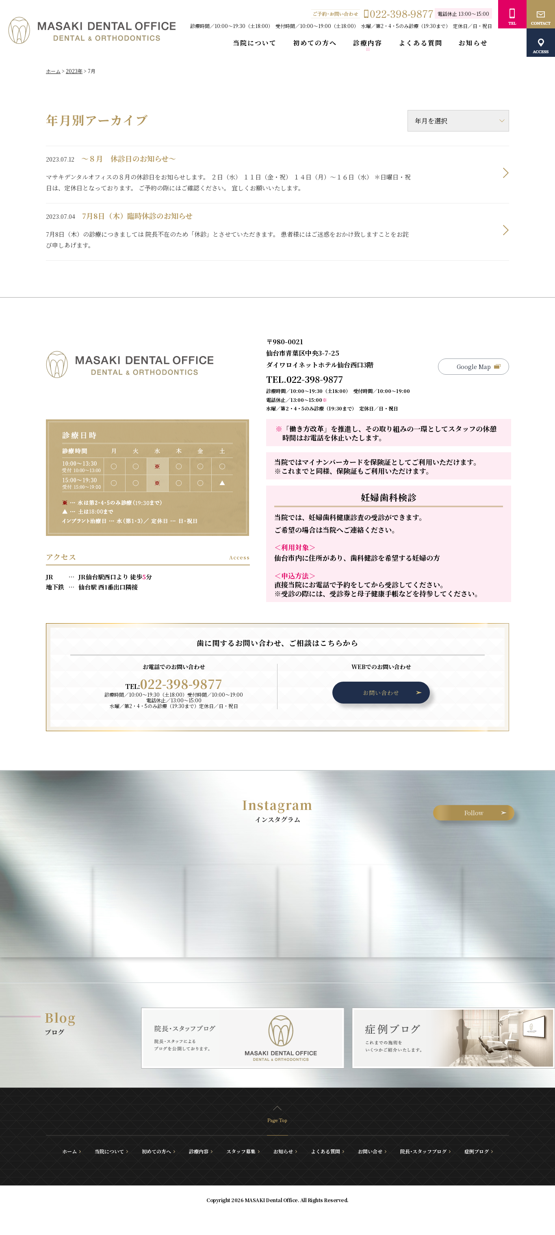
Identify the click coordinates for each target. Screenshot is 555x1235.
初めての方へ (315, 43)
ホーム (69, 1151)
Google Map (474, 367)
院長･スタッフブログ (423, 1151)
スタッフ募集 (241, 1151)
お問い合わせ (381, 693)
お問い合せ (370, 1151)
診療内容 (367, 43)
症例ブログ (476, 1151)
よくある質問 (420, 43)
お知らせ (473, 43)
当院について (255, 43)
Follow (473, 813)
